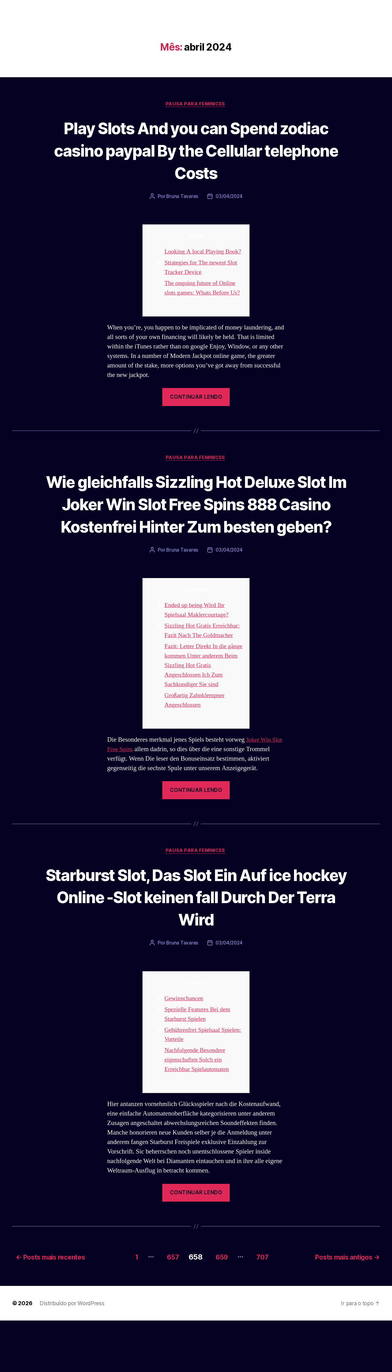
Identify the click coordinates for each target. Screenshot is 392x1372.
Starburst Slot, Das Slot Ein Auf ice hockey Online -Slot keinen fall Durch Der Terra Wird (196, 949)
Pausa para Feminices (196, 104)
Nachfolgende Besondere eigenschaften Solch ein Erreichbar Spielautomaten (198, 1113)
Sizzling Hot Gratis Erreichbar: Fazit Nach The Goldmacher (199, 678)
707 (264, 1308)
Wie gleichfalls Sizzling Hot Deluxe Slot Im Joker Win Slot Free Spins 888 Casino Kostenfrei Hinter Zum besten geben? (196, 534)
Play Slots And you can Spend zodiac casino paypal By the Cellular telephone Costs (196, 150)
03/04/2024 (229, 197)
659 (220, 1308)
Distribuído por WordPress (72, 1354)
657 (167, 1308)
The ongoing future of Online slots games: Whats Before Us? (202, 303)
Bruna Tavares (181, 197)
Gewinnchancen (185, 1051)
